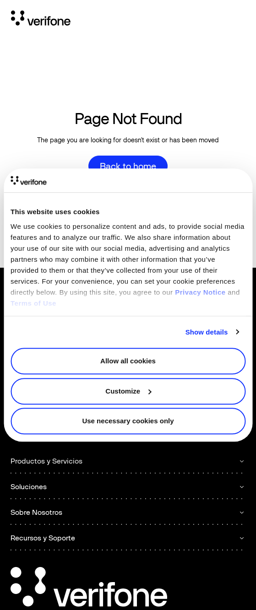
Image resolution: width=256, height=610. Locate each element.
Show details (206, 332)
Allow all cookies (128, 361)
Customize (128, 391)
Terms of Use (33, 303)
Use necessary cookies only (128, 421)
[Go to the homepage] (89, 588)
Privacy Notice (200, 292)
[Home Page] (41, 20)
